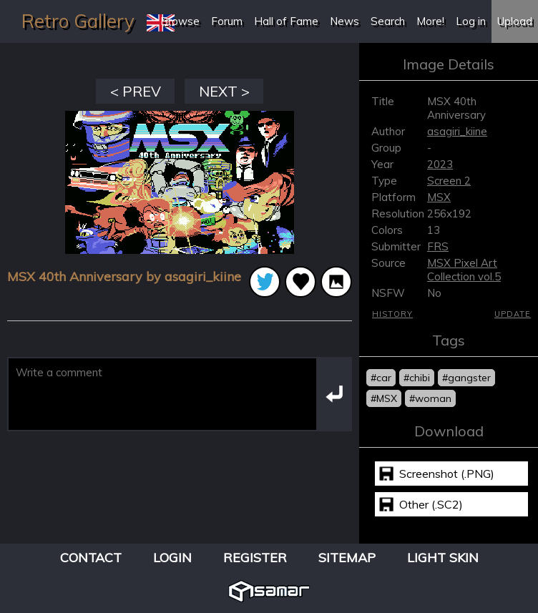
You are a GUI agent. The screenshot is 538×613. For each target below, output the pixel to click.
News (344, 21)
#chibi (417, 377)
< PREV (135, 91)
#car (381, 377)
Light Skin (443, 557)
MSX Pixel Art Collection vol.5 (464, 269)
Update (512, 314)
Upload (514, 21)
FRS (438, 246)
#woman (430, 398)
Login (172, 557)
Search (388, 21)
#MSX (384, 398)
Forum (227, 21)
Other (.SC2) (431, 504)
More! (430, 21)
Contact (91, 557)
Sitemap (347, 557)
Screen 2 (449, 180)
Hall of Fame (286, 21)
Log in (471, 21)
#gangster (466, 377)
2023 (440, 164)
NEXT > (224, 91)
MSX (439, 197)
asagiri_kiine (457, 131)
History (392, 314)
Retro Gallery (77, 21)
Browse (180, 21)
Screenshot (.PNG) (446, 473)
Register (255, 557)
